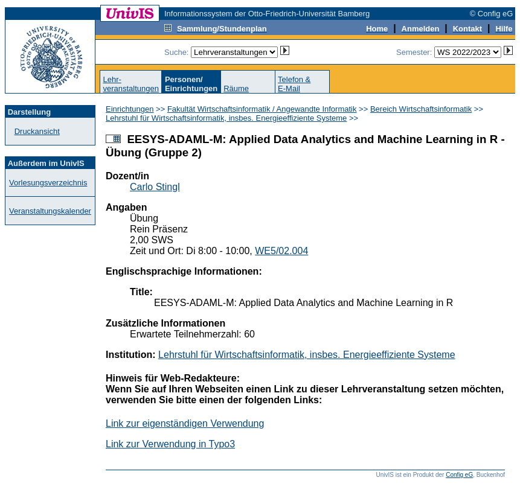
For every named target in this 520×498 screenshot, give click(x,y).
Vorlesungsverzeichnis (48, 182)
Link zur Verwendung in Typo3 (170, 444)
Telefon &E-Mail (294, 84)
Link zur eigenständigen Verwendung (185, 423)
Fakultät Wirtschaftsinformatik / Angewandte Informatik (262, 108)
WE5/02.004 (281, 251)
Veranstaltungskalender (50, 210)
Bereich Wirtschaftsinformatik (421, 108)
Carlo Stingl (155, 187)
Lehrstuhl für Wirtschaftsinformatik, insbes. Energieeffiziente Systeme (226, 118)
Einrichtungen (130, 108)
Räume (236, 88)
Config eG (459, 474)
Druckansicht (37, 131)
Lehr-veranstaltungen (131, 84)
